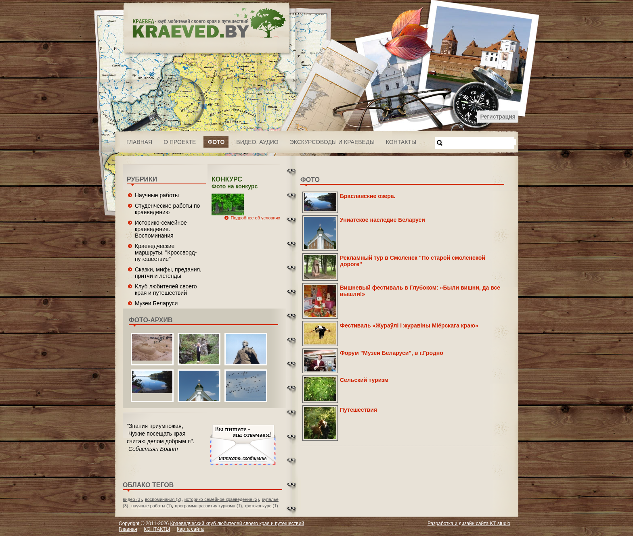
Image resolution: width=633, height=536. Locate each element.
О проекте (179, 142)
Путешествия (358, 410)
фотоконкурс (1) (261, 505)
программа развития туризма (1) (208, 505)
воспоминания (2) (163, 499)
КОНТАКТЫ (401, 142)
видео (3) (132, 499)
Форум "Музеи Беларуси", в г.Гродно (391, 353)
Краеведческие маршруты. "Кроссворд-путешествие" (166, 252)
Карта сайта (190, 529)
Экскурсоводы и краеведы (332, 142)
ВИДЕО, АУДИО (257, 142)
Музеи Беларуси (156, 303)
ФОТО (216, 142)
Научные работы (157, 195)
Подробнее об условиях (255, 217)
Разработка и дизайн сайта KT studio (469, 523)
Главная (139, 142)
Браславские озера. (367, 196)
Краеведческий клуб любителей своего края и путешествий (237, 523)
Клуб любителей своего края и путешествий (166, 289)
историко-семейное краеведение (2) (221, 499)
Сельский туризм (364, 380)
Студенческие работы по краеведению (167, 208)
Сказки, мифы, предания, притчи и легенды (168, 272)
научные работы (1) (151, 505)
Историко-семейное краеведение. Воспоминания (161, 229)
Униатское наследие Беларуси (382, 220)
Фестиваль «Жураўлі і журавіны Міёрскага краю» (409, 325)
